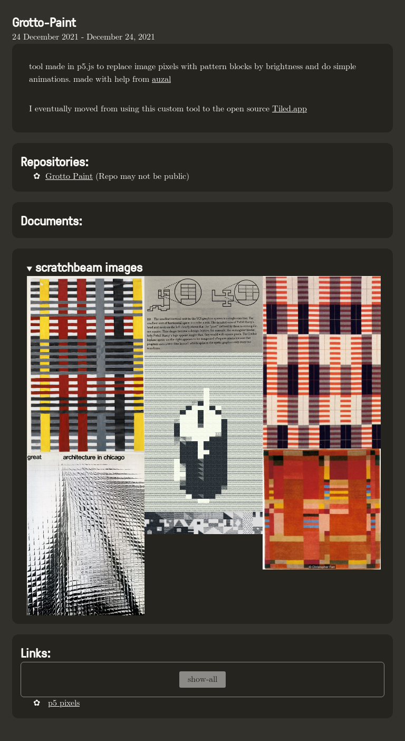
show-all (202, 679)
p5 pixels (64, 703)
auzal (161, 79)
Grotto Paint (69, 176)
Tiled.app (289, 109)
